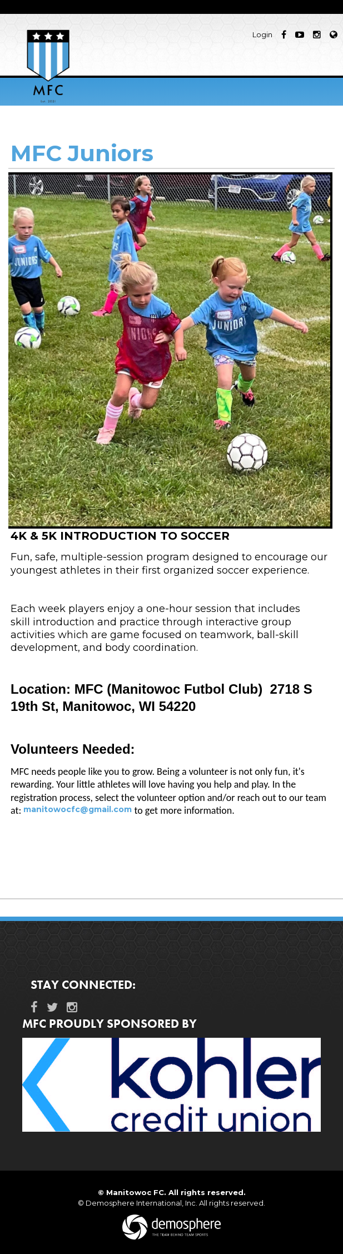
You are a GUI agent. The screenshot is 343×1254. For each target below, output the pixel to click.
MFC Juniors (82, 153)
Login (262, 34)
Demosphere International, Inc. (141, 1202)
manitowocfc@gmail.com (77, 809)
